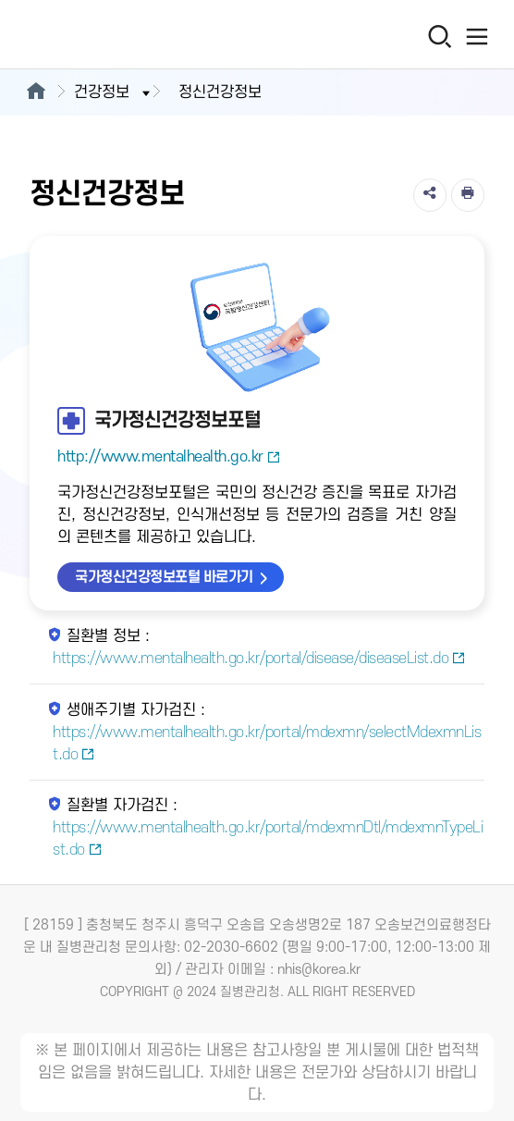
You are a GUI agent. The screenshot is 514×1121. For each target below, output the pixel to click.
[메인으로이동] (35, 92)
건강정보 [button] (113, 92)
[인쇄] (467, 195)
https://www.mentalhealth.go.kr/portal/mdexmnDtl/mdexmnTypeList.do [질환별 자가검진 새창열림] (268, 838)
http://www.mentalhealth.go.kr (168, 457)
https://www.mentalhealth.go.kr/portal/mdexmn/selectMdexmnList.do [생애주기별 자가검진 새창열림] (267, 743)
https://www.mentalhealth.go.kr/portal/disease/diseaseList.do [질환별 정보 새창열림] (259, 658)
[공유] (430, 195)
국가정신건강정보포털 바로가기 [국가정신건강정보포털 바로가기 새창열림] (164, 577)
